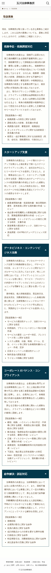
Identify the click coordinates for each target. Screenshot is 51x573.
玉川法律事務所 (25, 3)
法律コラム (30, 565)
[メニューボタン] (3, 3)
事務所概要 (9, 562)
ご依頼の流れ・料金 (38, 562)
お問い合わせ (20, 565)
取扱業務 (27, 562)
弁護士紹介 (18, 562)
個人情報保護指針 (41, 565)
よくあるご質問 (9, 565)
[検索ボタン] (47, 3)
